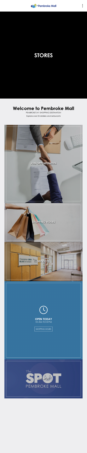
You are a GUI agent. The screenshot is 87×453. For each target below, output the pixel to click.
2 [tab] (43, 101)
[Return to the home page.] (43, 5)
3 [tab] (45, 101)
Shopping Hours (43, 329)
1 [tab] (41, 101)
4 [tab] (47, 101)
